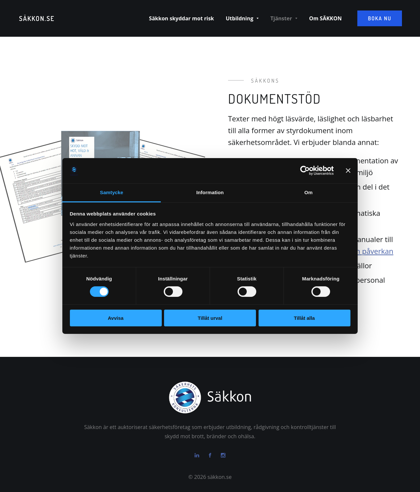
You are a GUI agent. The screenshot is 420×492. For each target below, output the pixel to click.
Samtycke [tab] (111, 192)
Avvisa (116, 318)
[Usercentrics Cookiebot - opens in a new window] (305, 170)
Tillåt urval (210, 318)
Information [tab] (210, 192)
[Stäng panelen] (348, 170)
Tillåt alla (304, 318)
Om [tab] (308, 192)
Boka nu (379, 18)
